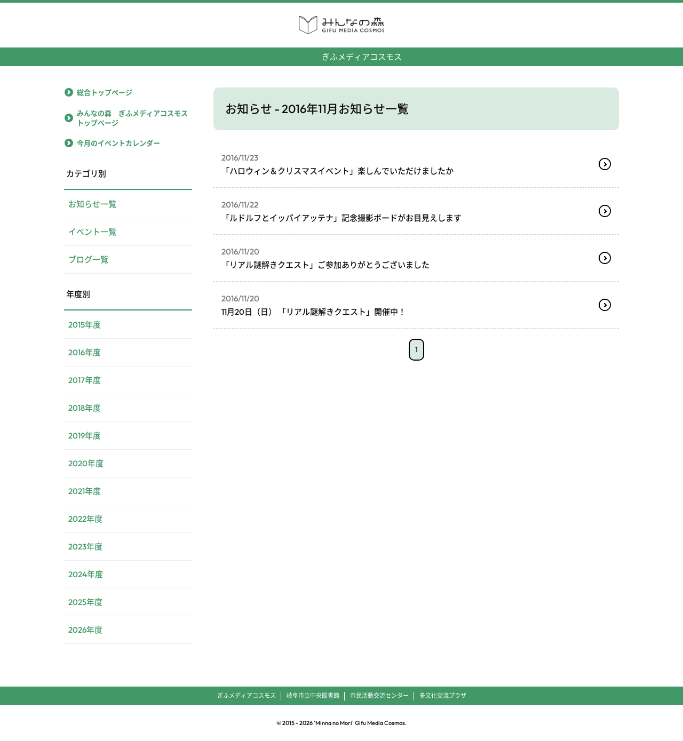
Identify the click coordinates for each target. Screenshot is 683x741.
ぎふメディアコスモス (342, 52)
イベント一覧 (92, 232)
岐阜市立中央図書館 (313, 695)
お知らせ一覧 (92, 204)
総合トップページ (104, 92)
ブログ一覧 (88, 259)
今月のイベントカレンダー (118, 143)
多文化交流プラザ (442, 695)
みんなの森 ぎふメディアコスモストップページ (132, 118)
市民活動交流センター (379, 695)
